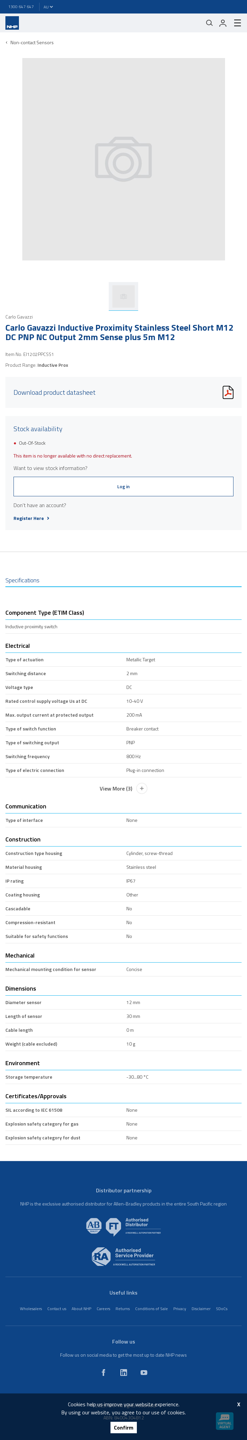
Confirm (123, 1427)
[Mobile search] (209, 22)
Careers (103, 1308)
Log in (123, 486)
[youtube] (144, 1372)
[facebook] (103, 1372)
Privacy (179, 1308)
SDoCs (221, 1308)
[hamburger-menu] (235, 22)
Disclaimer (201, 1308)
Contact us (56, 1308)
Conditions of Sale (151, 1308)
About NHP (81, 1308)
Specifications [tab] (22, 580)
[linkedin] (123, 1372)
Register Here (31, 518)
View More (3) (124, 788)
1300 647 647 (21, 6)
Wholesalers (31, 1308)
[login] (223, 22)
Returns (123, 1308)
